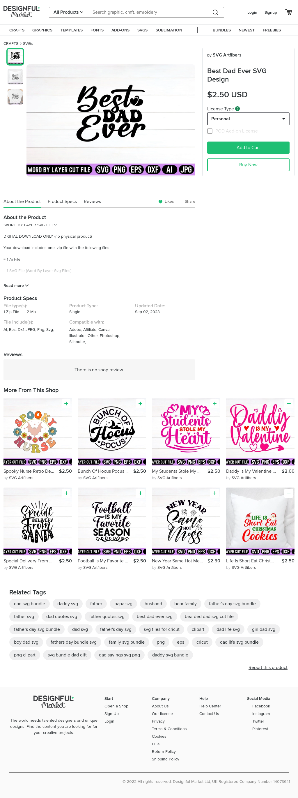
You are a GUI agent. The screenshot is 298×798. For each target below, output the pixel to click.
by (18, 478)
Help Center (210, 706)
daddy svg (67, 604)
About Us (160, 706)
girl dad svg (263, 629)
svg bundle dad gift (67, 655)
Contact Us (209, 713)
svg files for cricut (162, 629)
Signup (271, 12)
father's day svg (116, 629)
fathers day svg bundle (37, 629)
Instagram (261, 713)
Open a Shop (116, 706)
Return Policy (164, 751)
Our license (162, 713)
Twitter (258, 721)
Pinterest (260, 728)
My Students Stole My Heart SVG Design (179, 471)
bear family (185, 604)
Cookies (159, 736)
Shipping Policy (165, 759)
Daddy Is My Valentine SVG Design (254, 471)
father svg (24, 616)
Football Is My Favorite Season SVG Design (105, 561)
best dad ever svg (155, 616)
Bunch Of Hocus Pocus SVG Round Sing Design (105, 471)
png (161, 642)
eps (180, 642)
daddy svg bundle (170, 655)
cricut (202, 642)
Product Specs (62, 201)
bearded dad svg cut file (209, 616)
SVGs (28, 43)
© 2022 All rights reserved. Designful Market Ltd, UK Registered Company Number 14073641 (206, 781)
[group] (110, 120)
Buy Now (248, 165)
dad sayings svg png (119, 655)
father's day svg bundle (232, 604)
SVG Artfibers (224, 55)
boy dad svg (26, 642)
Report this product (268, 667)
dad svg (80, 629)
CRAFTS (10, 43)
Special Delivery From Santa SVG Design (31, 561)
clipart (198, 629)
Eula (155, 743)
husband (153, 604)
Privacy (158, 721)
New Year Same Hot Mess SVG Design (179, 561)
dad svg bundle (29, 604)
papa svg (123, 604)
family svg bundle (127, 642)
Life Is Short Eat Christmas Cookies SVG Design (254, 561)
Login (252, 12)
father (96, 604)
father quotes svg (107, 616)
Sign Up (111, 713)
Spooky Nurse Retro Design (31, 471)
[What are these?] (237, 108)
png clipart (25, 655)
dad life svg (228, 629)
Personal (220, 119)
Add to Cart (248, 148)
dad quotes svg (61, 616)
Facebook (261, 706)
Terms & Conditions (169, 728)
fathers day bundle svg (74, 642)
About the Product (22, 201)
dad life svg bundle (239, 642)
